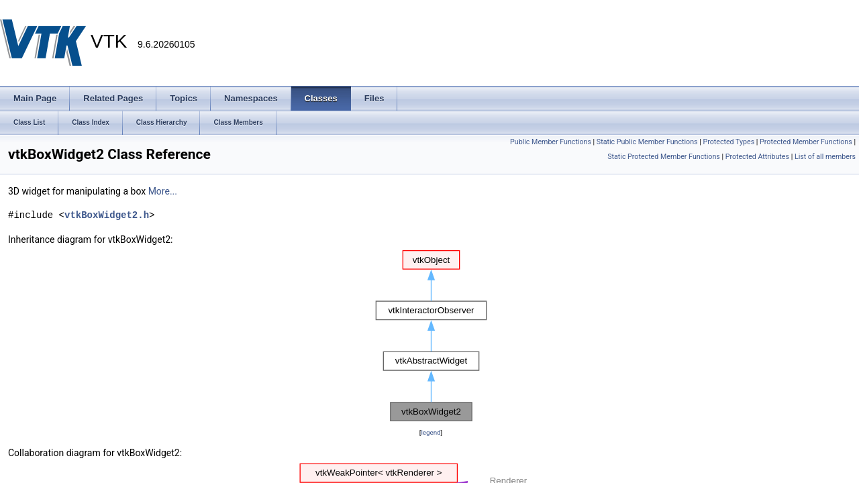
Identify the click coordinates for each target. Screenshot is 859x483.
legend (430, 432)
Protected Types (728, 142)
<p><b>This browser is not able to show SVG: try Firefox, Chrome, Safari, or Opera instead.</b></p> (431, 336)
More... (162, 191)
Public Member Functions (550, 142)
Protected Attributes (757, 156)
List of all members (825, 156)
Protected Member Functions (806, 142)
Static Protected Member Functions (663, 156)
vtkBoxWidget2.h (106, 215)
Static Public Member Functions (647, 142)
